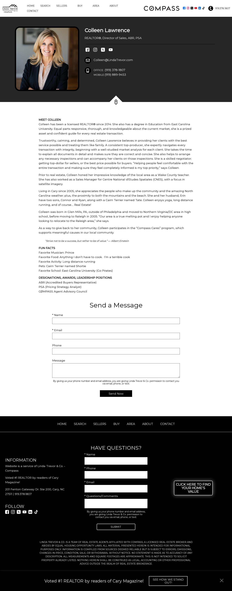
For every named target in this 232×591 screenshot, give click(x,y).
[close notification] (221, 579)
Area (131, 424)
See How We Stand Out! (168, 581)
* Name (57, 315)
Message (58, 360)
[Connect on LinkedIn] (199, 8)
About (147, 424)
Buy (116, 424)
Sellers (99, 424)
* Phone (90, 468)
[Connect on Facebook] (184, 8)
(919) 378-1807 (109, 70)
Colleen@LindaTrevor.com (113, 60)
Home (31, 6)
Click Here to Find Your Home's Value (193, 488)
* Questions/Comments (101, 496)
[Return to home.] (10, 8)
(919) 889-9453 (110, 75)
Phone (57, 345)
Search (45, 6)
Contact (32, 11)
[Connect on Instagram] (188, 8)
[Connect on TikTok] (203, 8)
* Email (57, 330)
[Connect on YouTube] (195, 8)
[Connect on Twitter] (192, 8)
